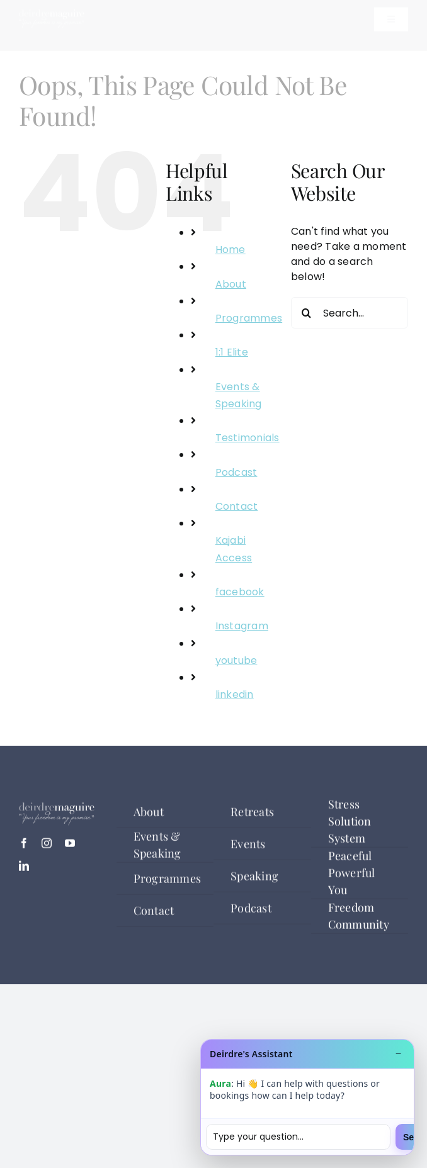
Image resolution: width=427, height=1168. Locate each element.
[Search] (306, 312)
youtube (236, 660)
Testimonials (247, 437)
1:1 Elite (231, 352)
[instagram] (47, 848)
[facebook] (24, 848)
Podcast (236, 472)
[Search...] (349, 312)
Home (230, 249)
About (230, 284)
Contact (236, 506)
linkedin (234, 694)
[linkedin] (24, 871)
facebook (240, 592)
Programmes (248, 318)
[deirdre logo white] (51, 24)
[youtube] (70, 848)
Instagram (241, 626)
